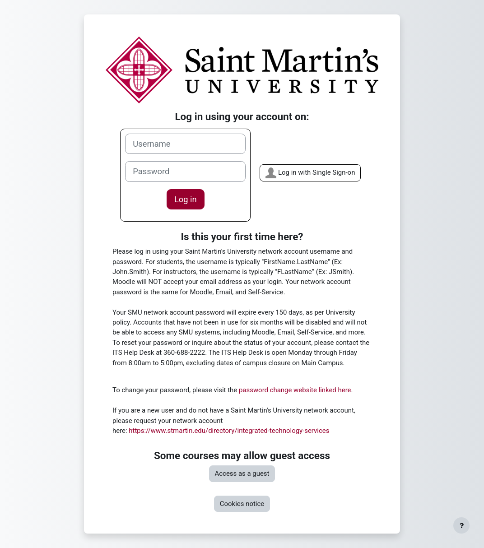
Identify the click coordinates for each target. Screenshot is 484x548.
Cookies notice (242, 504)
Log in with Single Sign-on (310, 172)
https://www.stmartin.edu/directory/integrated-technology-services (229, 431)
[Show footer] (461, 525)
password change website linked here (295, 390)
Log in (185, 199)
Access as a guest (242, 473)
